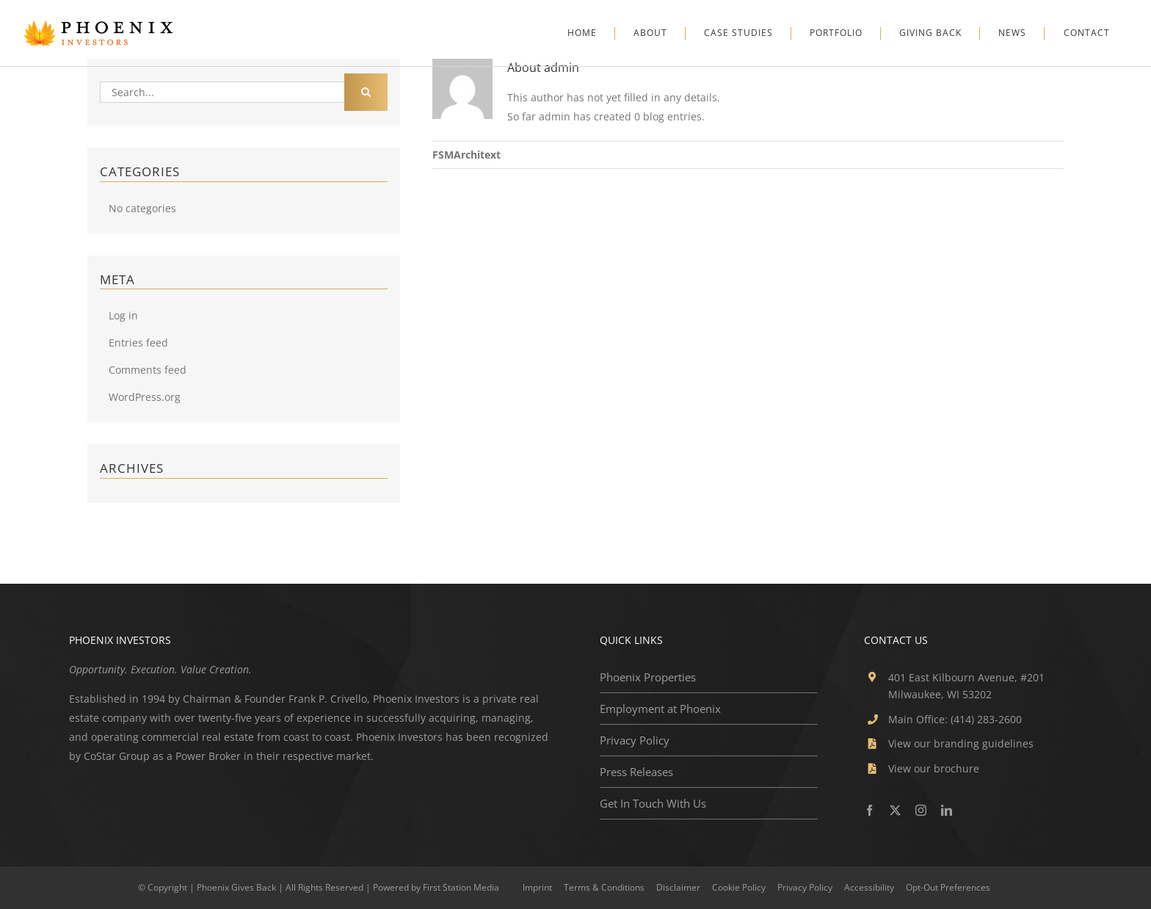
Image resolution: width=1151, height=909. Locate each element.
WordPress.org (145, 397)
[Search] (366, 92)
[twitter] (895, 810)
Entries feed (138, 343)
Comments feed (147, 370)
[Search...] (222, 92)
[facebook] (869, 810)
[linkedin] (946, 810)
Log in (123, 315)
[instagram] (920, 810)
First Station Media (461, 887)
